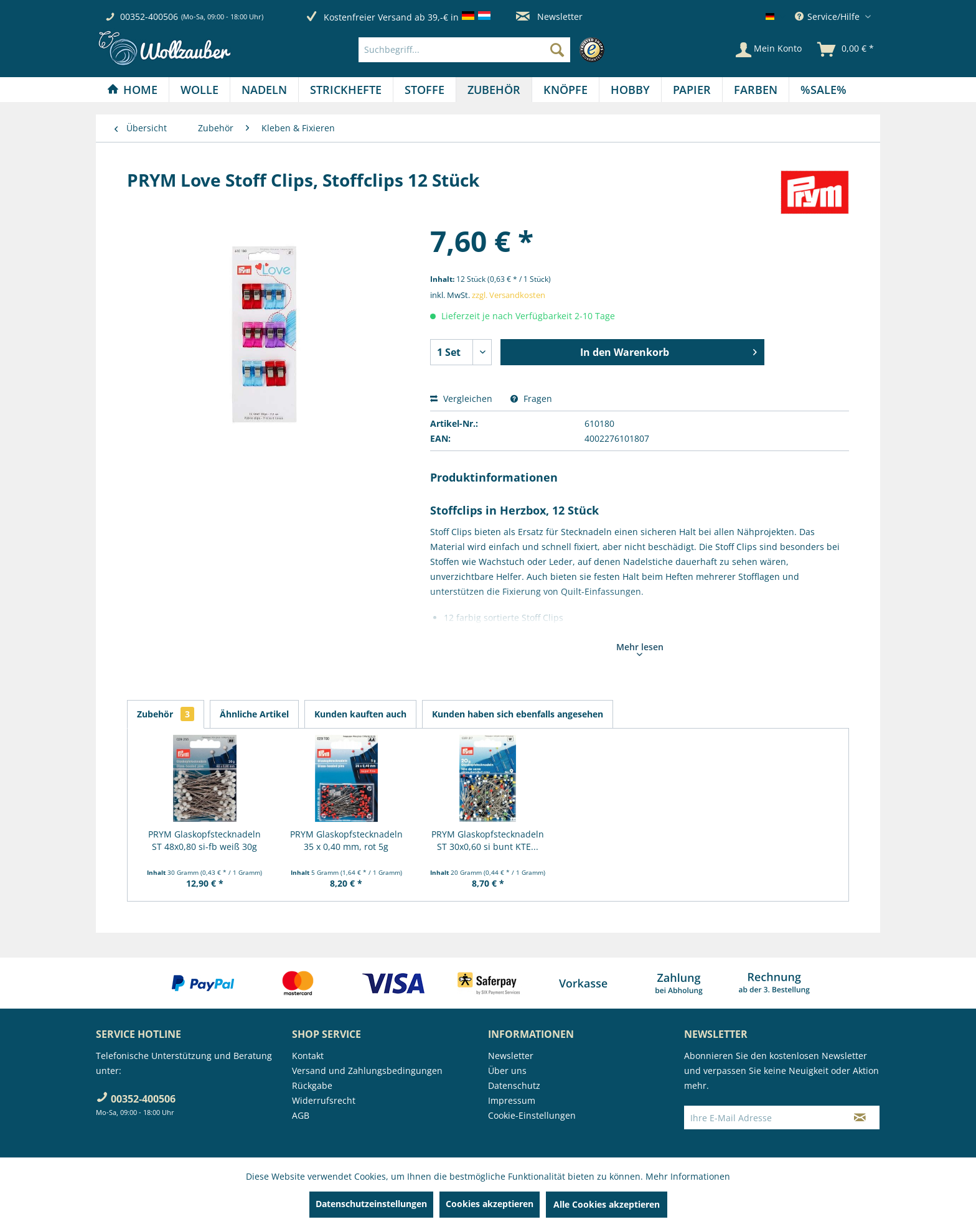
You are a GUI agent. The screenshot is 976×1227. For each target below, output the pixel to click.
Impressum (511, 1100)
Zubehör (165, 714)
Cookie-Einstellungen (532, 1115)
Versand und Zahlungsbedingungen (367, 1070)
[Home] (132, 89)
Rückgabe (312, 1085)
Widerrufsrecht (323, 1100)
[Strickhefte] (346, 89)
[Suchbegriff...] (464, 49)
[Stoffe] (424, 89)
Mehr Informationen (687, 1176)
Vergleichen (461, 398)
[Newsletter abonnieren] (860, 1117)
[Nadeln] (264, 89)
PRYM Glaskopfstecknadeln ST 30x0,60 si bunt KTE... (487, 840)
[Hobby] (630, 89)
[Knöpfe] (565, 89)
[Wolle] (199, 89)
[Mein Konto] (769, 49)
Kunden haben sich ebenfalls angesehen (517, 714)
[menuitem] (485, 49)
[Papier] (692, 89)
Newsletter (549, 16)
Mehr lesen (640, 648)
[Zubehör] (494, 89)
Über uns (507, 1070)
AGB (300, 1115)
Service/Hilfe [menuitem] (828, 16)
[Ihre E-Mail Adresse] (762, 1117)
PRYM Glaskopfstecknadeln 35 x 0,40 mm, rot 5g (346, 840)
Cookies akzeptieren (489, 1204)
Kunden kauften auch (360, 714)
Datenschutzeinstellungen (371, 1204)
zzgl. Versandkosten (508, 295)
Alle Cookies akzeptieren (606, 1204)
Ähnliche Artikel (254, 714)
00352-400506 (149, 16)
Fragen (531, 398)
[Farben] (756, 89)
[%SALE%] (823, 89)
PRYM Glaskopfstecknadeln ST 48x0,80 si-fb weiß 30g (204, 840)
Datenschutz (514, 1085)
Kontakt (308, 1055)
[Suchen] (557, 49)
